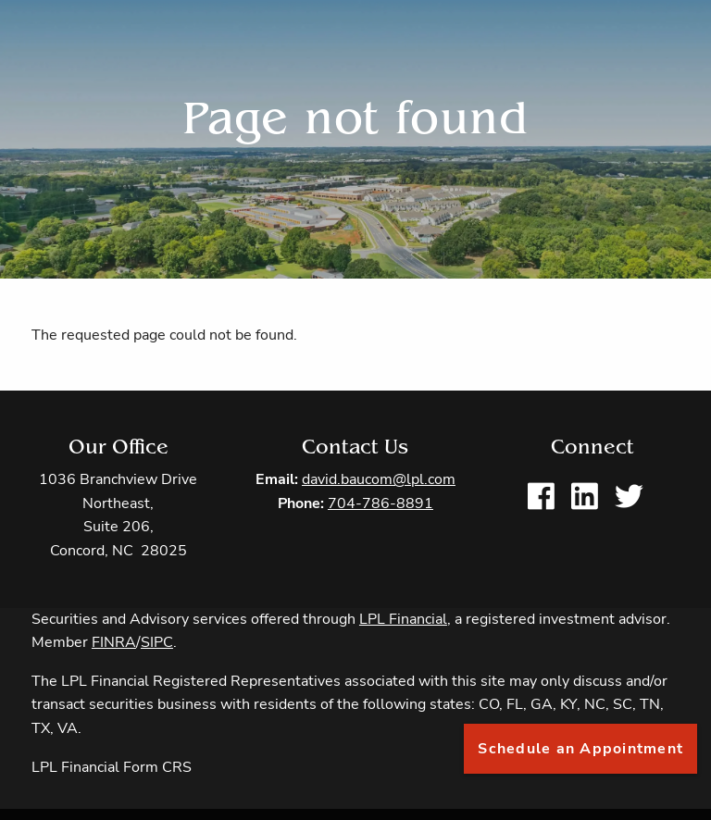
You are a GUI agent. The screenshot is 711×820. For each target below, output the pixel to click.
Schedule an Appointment (580, 749)
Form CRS (157, 767)
